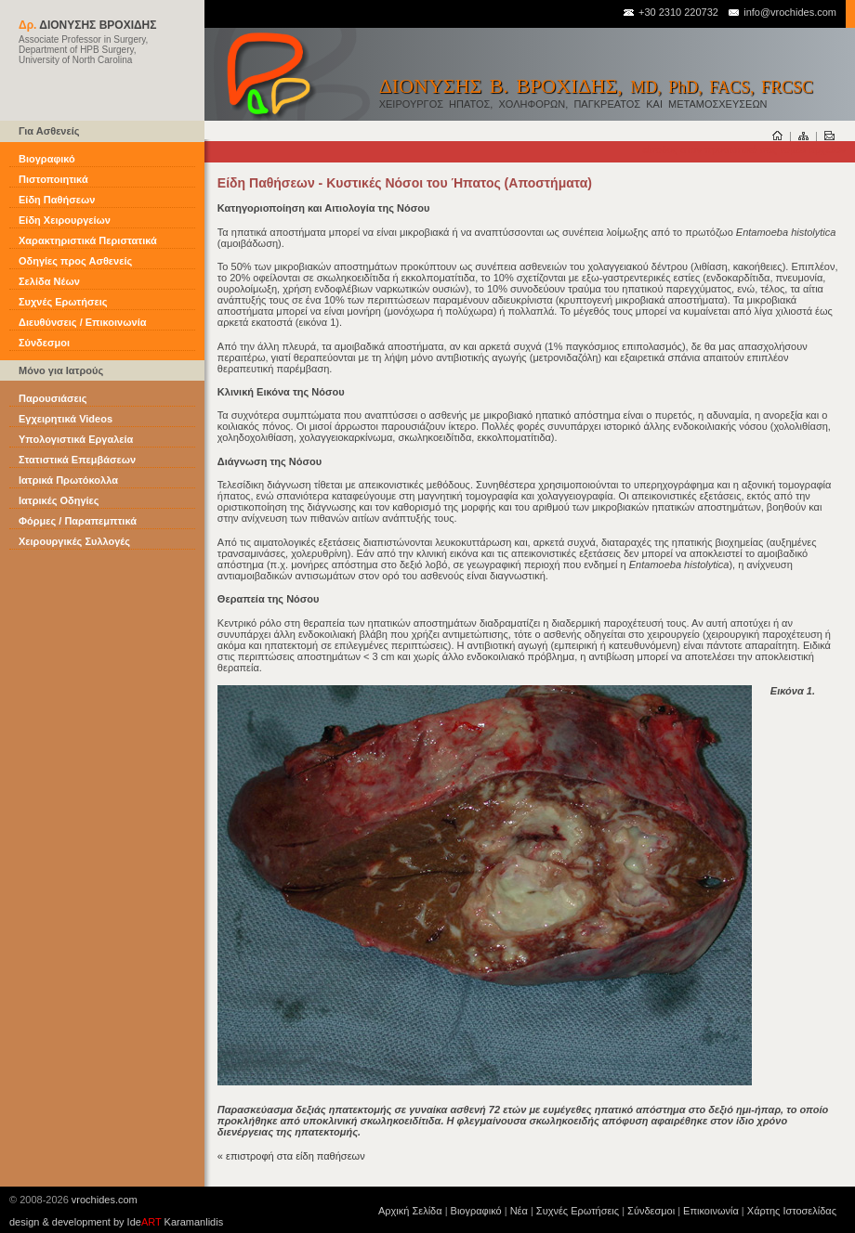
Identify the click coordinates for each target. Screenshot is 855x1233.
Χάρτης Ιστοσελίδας (791, 1210)
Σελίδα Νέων (49, 281)
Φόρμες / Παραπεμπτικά (78, 520)
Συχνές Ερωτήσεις (63, 301)
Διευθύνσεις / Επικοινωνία (82, 322)
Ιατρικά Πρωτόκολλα (68, 480)
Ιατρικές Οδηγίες (59, 500)
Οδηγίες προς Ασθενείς (75, 260)
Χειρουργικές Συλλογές (74, 541)
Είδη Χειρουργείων (65, 220)
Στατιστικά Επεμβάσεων (77, 459)
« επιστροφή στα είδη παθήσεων (291, 1156)
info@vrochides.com (781, 12)
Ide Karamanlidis (175, 1221)
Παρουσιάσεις (53, 398)
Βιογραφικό (47, 158)
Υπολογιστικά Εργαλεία (76, 439)
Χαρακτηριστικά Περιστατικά (88, 240)
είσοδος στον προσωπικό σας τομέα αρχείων (744, 149)
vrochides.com (105, 1199)
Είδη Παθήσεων (57, 199)
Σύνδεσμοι (44, 342)
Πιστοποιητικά (53, 179)
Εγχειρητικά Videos (65, 418)
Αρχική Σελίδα (410, 1210)
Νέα (519, 1210)
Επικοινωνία (711, 1210)
